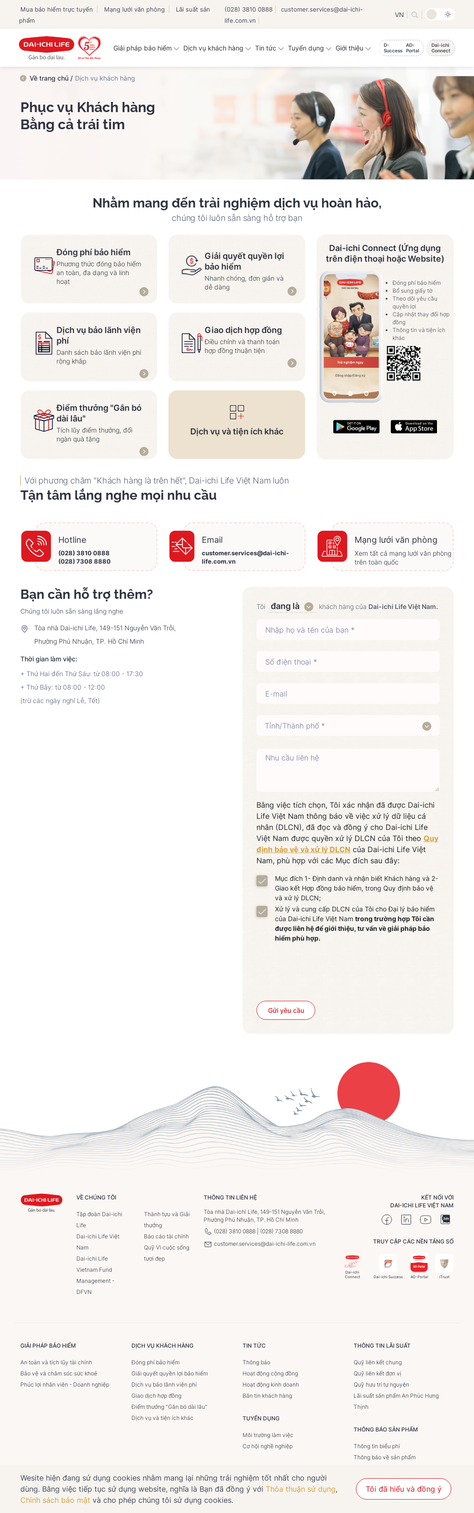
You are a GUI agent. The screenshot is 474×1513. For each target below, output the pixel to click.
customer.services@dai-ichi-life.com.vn (260, 1243)
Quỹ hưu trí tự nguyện (381, 1384)
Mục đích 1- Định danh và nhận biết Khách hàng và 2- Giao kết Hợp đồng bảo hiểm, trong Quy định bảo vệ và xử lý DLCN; (356, 888)
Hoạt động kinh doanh (271, 1384)
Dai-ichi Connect (352, 1264)
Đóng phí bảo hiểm (155, 1362)
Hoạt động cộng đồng (270, 1373)
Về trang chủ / (51, 78)
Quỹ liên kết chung (378, 1362)
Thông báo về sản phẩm (385, 1457)
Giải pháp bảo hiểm (146, 48)
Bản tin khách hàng (267, 1395)
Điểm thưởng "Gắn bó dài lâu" (169, 1406)
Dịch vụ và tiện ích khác (162, 1417)
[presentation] (348, 969)
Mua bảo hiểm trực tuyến (56, 9)
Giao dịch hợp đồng (156, 1395)
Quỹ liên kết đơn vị (377, 1373)
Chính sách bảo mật (55, 1500)
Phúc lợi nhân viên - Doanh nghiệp (64, 1384)
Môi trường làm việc (268, 1434)
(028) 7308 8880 (84, 561)
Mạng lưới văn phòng (134, 9)
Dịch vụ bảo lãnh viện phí (164, 1384)
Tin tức (269, 48)
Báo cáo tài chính (166, 1236)
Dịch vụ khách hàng (217, 48)
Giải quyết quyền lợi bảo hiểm (169, 1373)
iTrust (444, 1266)
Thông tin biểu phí (377, 1446)
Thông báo (256, 1362)
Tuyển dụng (310, 48)
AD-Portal (419, 1266)
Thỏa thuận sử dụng (301, 1489)
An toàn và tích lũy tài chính (56, 1362)
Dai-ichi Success (388, 1266)
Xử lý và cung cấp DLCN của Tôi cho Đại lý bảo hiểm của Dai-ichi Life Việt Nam (355, 923)
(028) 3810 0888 (249, 9)
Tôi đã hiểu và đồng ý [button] (404, 1489)
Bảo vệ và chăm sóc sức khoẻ (58, 1373)
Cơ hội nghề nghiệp (268, 1446)
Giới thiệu (353, 48)
